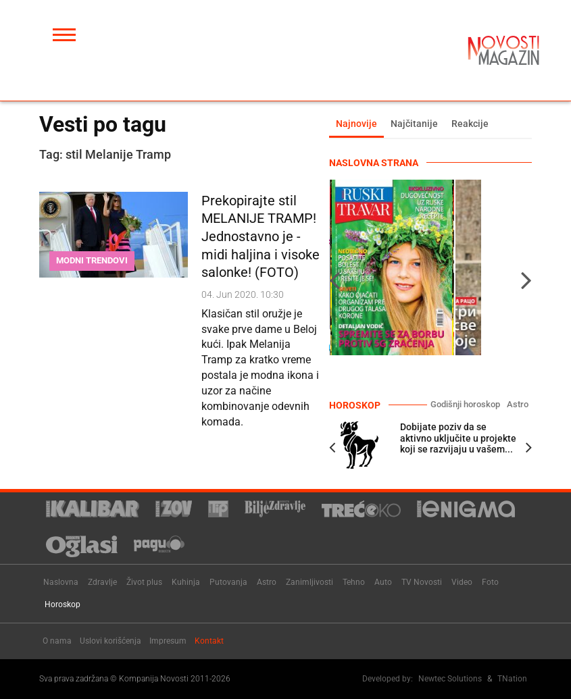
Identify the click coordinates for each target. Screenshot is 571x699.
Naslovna (60, 582)
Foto (490, 582)
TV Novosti (421, 582)
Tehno (354, 582)
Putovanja (228, 582)
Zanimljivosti (309, 582)
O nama (57, 641)
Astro (517, 404)
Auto (383, 582)
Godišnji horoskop (465, 404)
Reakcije (470, 123)
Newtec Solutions (450, 678)
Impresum (168, 641)
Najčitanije (414, 123)
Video (461, 582)
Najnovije (356, 123)
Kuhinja (186, 582)
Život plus (144, 582)
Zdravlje (102, 582)
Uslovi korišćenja (110, 641)
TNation (512, 678)
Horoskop (62, 604)
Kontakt (209, 641)
